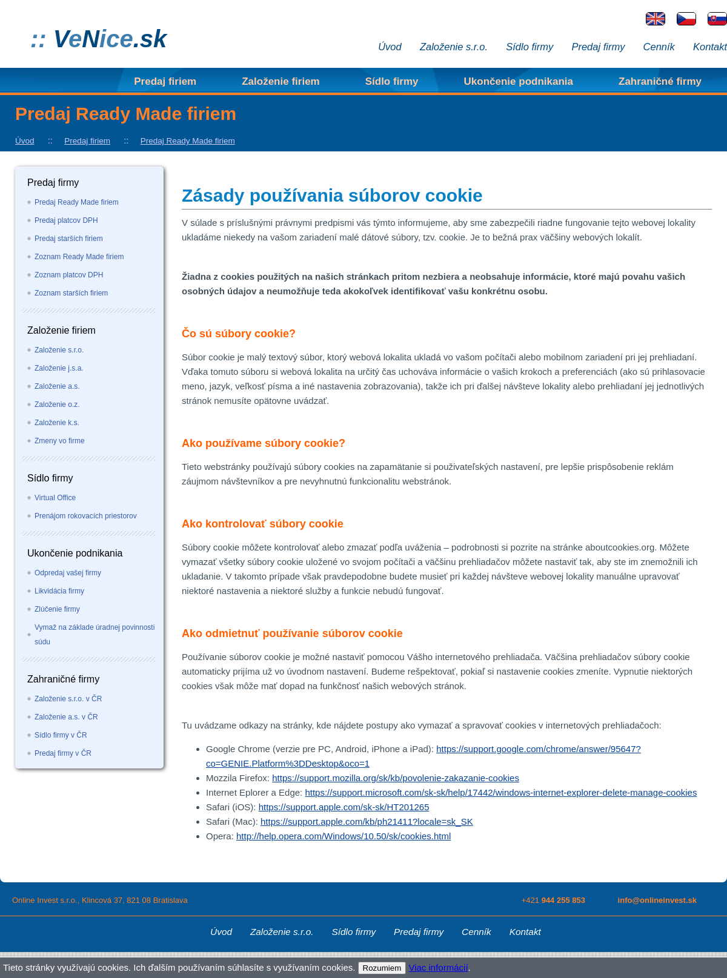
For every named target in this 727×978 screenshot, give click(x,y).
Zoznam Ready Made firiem (79, 257)
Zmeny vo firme (60, 441)
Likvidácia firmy (59, 591)
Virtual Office (55, 498)
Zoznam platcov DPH (69, 275)
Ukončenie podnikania (518, 81)
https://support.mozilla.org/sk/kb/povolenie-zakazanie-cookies (395, 778)
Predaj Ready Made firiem (188, 140)
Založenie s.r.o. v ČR (68, 699)
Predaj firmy (598, 46)
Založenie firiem (280, 81)
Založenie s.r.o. (454, 46)
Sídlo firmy (529, 46)
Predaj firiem (165, 81)
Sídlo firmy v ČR (61, 735)
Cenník (659, 46)
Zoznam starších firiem (71, 293)
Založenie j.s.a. (59, 368)
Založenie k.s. (57, 422)
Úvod (390, 46)
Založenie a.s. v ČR (66, 717)
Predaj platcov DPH (66, 220)
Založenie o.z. (57, 404)
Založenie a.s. (57, 386)
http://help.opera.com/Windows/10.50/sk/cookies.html (343, 836)
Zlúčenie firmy (57, 609)
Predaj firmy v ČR (63, 753)
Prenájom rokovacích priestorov (86, 516)
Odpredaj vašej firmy (68, 573)
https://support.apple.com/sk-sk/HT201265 (344, 807)
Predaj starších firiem (69, 238)
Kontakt (710, 46)
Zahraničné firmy (660, 81)
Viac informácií (438, 967)
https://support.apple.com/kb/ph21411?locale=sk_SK (367, 821)
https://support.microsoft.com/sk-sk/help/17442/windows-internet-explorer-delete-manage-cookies (501, 792)
